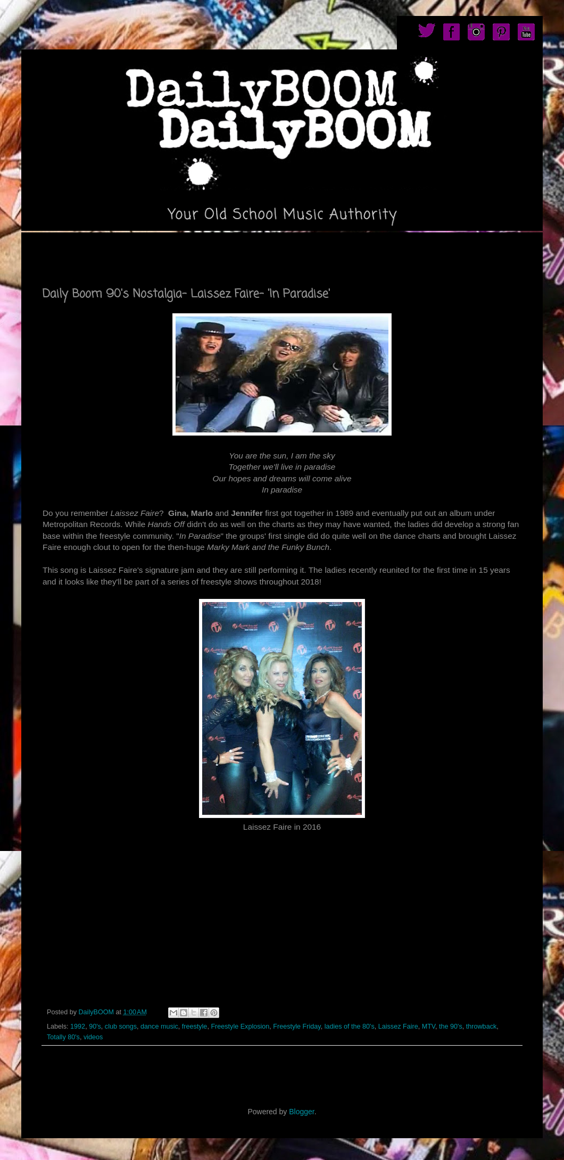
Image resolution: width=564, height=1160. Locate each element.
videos (93, 1037)
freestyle (195, 1026)
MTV (428, 1026)
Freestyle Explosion (240, 1026)
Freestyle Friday (296, 1026)
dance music (159, 1026)
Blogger (301, 1111)
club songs (121, 1026)
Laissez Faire (398, 1026)
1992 (77, 1026)
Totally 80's (63, 1037)
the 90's (450, 1026)
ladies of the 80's (350, 1026)
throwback (481, 1026)
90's (95, 1026)
